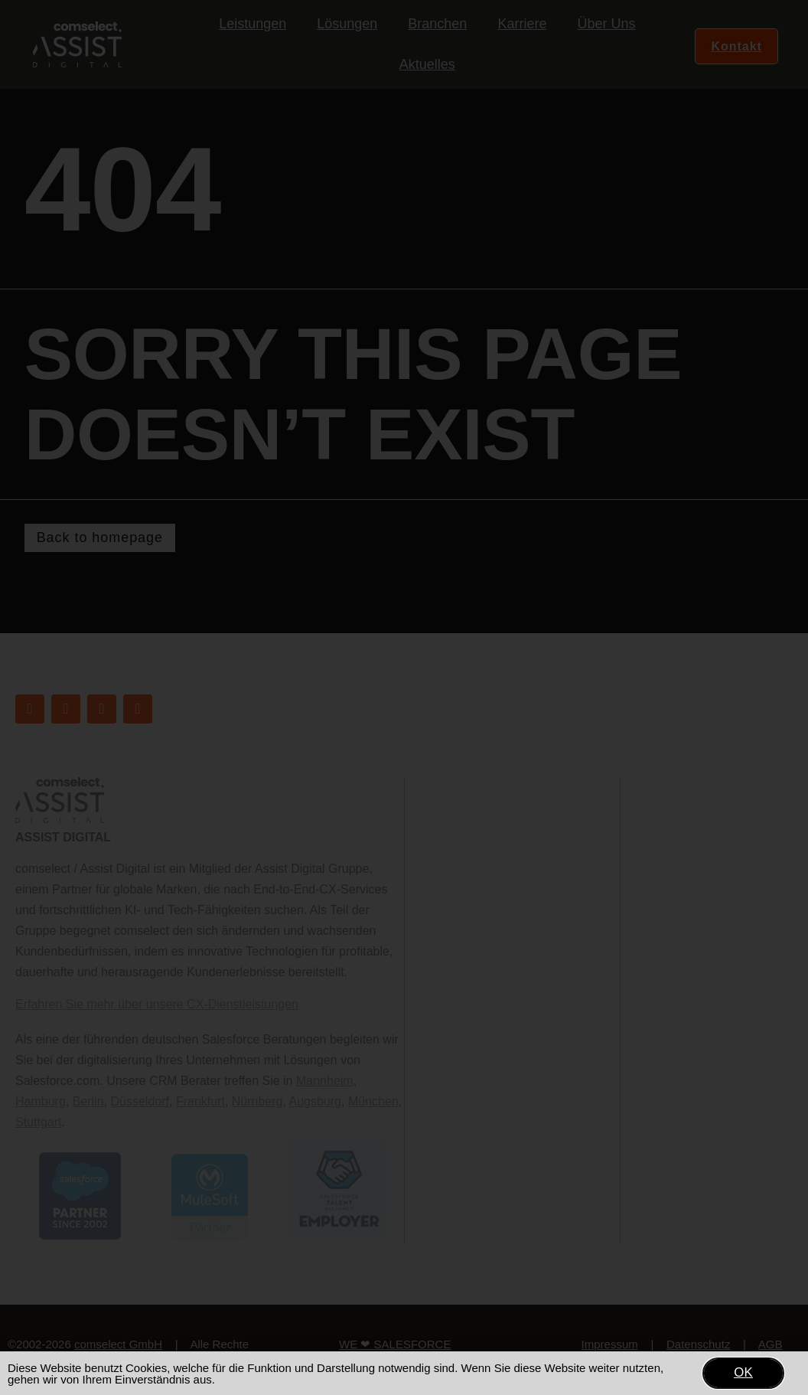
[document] (404, 697)
